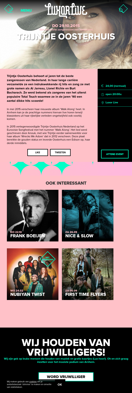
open (109, 94)
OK (60, 384)
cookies (33, 381)
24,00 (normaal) (116, 86)
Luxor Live (112, 102)
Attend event (115, 154)
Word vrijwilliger (66, 377)
